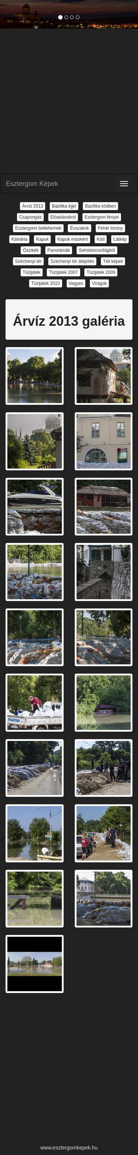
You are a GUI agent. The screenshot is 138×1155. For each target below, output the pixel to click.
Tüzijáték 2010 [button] (45, 283)
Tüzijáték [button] (31, 272)
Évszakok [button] (79, 228)
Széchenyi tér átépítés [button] (72, 261)
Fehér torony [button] (110, 228)
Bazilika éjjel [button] (64, 206)
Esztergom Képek (32, 183)
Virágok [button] (99, 283)
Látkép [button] (120, 239)
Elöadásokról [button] (63, 217)
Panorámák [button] (58, 250)
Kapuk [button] (42, 239)
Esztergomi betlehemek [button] (38, 228)
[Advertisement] (69, 101)
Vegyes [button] (76, 283)
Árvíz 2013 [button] (32, 206)
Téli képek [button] (113, 261)
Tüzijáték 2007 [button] (63, 272)
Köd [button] (101, 239)
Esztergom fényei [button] (102, 217)
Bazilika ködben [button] (100, 206)
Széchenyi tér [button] (28, 261)
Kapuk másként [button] (72, 239)
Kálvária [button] (19, 239)
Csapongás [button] (30, 217)
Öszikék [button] (31, 250)
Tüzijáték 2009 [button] (100, 272)
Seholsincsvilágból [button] (97, 250)
